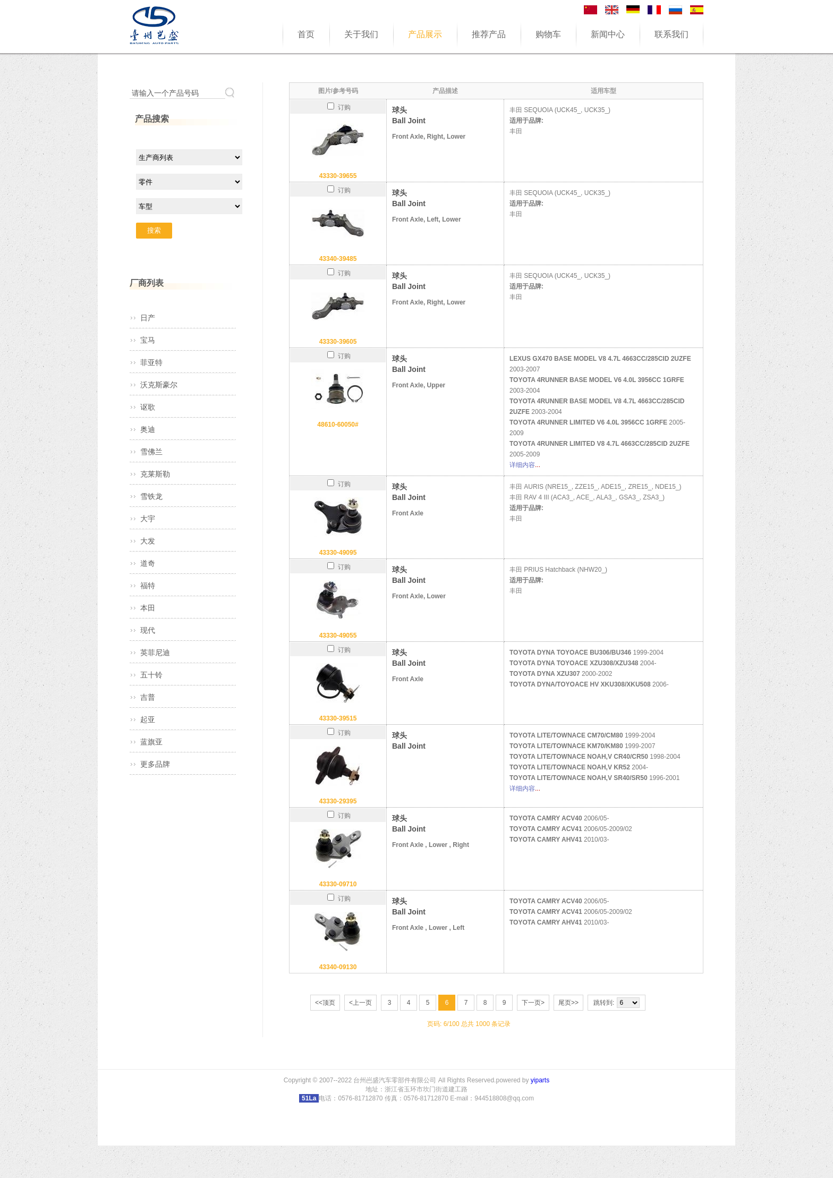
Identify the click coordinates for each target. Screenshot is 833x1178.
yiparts (540, 1080)
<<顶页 (325, 1002)
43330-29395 (338, 801)
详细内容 (522, 465)
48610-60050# (337, 424)
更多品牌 (155, 764)
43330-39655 (338, 176)
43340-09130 (338, 967)
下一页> (533, 1002)
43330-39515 (338, 718)
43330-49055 (338, 635)
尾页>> (568, 1002)
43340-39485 (338, 258)
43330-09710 (338, 884)
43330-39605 (338, 341)
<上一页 (360, 1002)
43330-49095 (338, 552)
